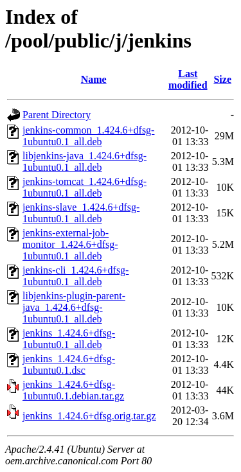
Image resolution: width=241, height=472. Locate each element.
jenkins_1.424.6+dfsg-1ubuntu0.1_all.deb (68, 339)
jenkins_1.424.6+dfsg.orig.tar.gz (89, 415)
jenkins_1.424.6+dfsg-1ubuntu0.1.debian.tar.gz (73, 390)
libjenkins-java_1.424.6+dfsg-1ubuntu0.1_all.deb (84, 161)
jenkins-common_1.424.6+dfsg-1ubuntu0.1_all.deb (88, 136)
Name (94, 79)
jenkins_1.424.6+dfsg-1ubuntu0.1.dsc (68, 364)
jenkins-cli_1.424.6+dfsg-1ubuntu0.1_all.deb (75, 276)
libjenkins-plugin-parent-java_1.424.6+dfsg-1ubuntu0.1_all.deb (73, 307)
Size (222, 79)
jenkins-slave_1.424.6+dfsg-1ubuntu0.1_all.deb (80, 213)
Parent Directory (56, 114)
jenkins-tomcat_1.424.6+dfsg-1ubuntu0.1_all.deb (84, 187)
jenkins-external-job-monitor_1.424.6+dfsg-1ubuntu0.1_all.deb (70, 244)
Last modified (187, 79)
